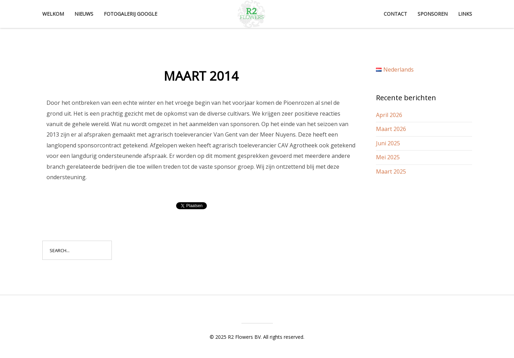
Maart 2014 (201, 76)
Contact (395, 13)
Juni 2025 (388, 143)
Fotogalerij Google (130, 13)
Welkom (53, 13)
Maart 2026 (391, 129)
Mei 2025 (388, 157)
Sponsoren (433, 13)
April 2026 (389, 115)
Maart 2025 (391, 171)
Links (465, 13)
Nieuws (83, 13)
